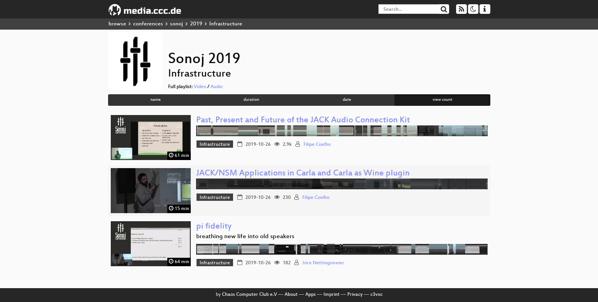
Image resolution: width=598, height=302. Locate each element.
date (347, 99)
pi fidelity (214, 227)
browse (117, 24)
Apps (310, 294)
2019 (196, 24)
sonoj (176, 24)
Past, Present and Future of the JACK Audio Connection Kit (303, 120)
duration (251, 99)
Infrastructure (215, 144)
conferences (148, 24)
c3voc (376, 294)
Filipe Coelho (317, 144)
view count (442, 99)
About (291, 294)
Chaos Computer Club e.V (249, 294)
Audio (216, 87)
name (155, 99)
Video (200, 87)
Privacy (355, 294)
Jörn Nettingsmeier (323, 263)
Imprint (331, 294)
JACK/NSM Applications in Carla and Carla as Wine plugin (303, 174)
